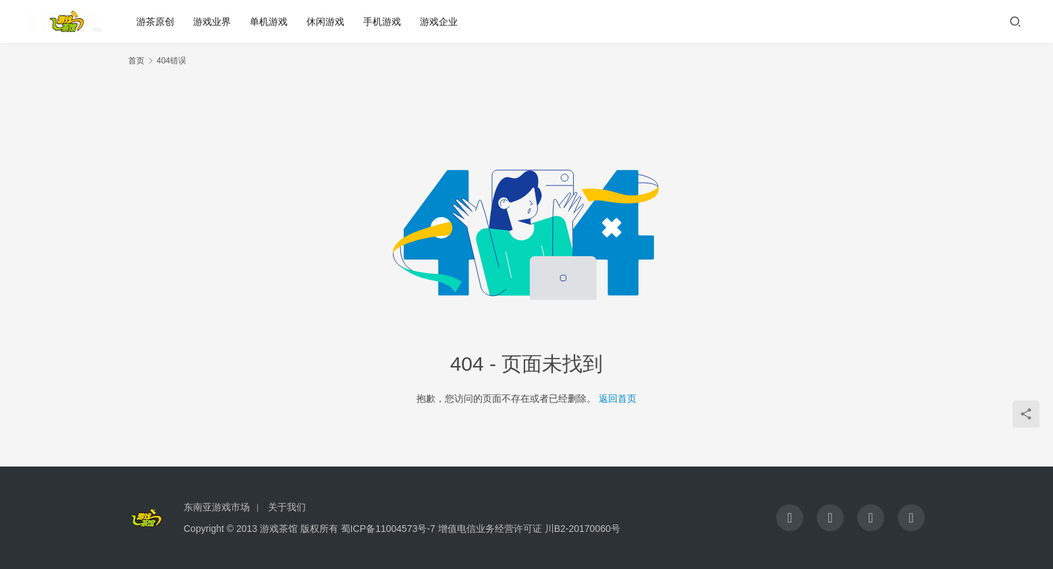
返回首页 (618, 398)
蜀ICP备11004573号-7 (388, 528)
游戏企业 (439, 21)
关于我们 (287, 507)
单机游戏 (269, 21)
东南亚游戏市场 (217, 507)
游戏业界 (212, 21)
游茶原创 (155, 21)
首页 (136, 60)
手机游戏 (382, 21)
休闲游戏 (325, 21)
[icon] (789, 517)
